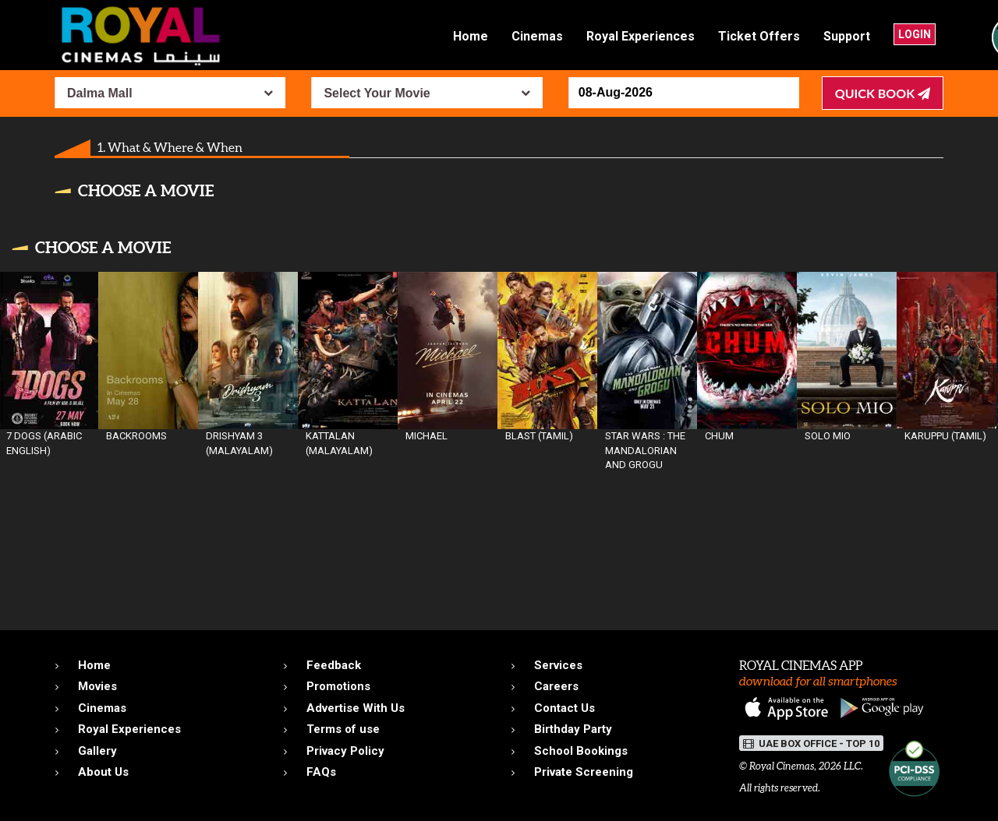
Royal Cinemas (781, 766)
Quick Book (882, 93)
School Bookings (581, 751)
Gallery (97, 751)
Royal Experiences (640, 36)
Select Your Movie (377, 93)
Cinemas (537, 36)
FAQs (321, 772)
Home (470, 36)
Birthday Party (573, 729)
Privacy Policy (345, 751)
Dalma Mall (100, 93)
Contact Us (564, 708)
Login (914, 34)
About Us (103, 772)
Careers (556, 686)
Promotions (338, 686)
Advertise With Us (355, 708)
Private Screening (583, 772)
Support (846, 36)
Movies (97, 686)
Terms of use (343, 729)
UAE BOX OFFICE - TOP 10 (811, 743)
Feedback (333, 665)
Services (558, 665)
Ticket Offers (759, 36)
